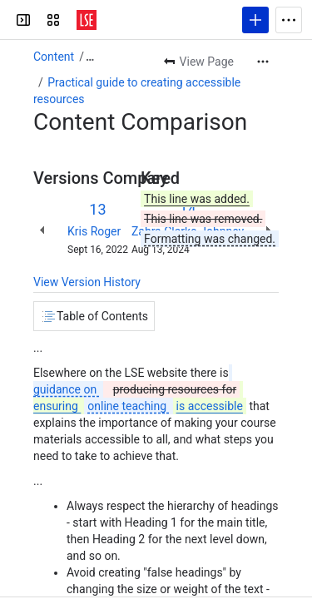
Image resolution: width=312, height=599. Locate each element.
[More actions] (263, 61)
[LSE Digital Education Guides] (86, 20)
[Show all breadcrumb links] (90, 56)
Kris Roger (94, 231)
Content (53, 56)
